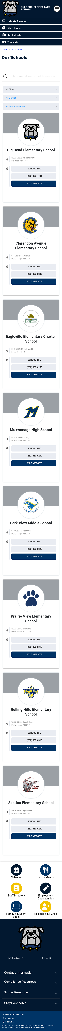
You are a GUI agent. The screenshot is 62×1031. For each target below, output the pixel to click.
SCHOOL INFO (34, 168)
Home (4, 49)
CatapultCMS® (23, 1028)
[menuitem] (31, 89)
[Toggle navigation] (57, 9)
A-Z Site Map (8, 1022)
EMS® (32, 1028)
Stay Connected (15, 1003)
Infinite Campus (17, 21)
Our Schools (16, 49)
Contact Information (18, 972)
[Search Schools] (35, 76)
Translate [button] (12, 42)
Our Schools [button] (14, 35)
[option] (16, 870)
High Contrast (9, 1018)
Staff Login (14, 28)
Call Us (46, 958)
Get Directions (15, 958)
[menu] (31, 89)
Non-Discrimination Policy (13, 1014)
